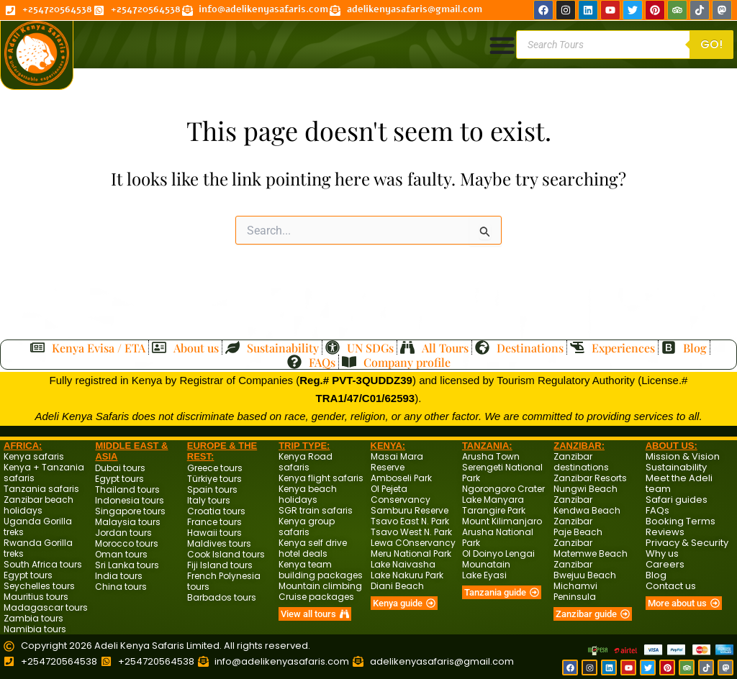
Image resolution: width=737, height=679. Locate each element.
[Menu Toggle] (501, 44)
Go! (711, 44)
